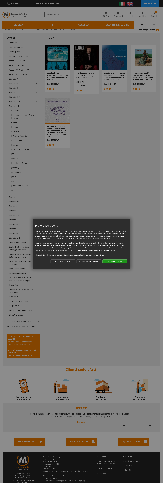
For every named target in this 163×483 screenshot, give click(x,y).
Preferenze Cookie (62, 261)
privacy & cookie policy (98, 255)
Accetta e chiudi (115, 261)
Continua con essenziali (89, 261)
